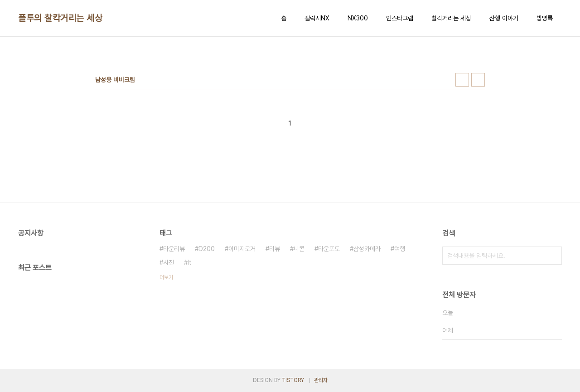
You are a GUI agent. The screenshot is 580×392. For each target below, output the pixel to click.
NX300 (358, 18)
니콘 (299, 248)
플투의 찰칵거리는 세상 (60, 18)
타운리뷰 (174, 248)
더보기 (166, 277)
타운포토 (329, 248)
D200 (206, 248)
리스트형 (478, 80)
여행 (399, 248)
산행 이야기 (503, 18)
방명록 (544, 18)
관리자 (321, 380)
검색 (552, 255)
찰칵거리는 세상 (451, 18)
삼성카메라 (367, 248)
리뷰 (274, 248)
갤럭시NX (316, 18)
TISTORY (293, 380)
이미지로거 (242, 248)
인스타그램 (399, 18)
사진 (168, 262)
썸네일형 (462, 80)
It (190, 262)
